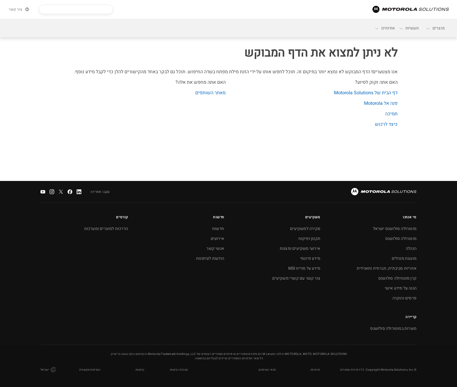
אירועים (217, 239)
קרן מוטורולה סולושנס (397, 278)
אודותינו (385, 28)
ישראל (49, 369)
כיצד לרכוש (386, 124)
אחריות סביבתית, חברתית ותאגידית (386, 268)
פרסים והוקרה (404, 298)
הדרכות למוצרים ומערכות (106, 229)
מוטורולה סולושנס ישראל (394, 229)
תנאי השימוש (267, 370)
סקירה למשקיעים (305, 229)
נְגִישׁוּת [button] (140, 370)
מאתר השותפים (210, 92)
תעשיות (409, 28)
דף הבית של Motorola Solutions (366, 92)
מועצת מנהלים (404, 258)
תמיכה (391, 113)
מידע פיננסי (310, 258)
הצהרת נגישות (179, 370)
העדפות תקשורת (90, 370)
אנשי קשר (215, 248)
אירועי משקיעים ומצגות (300, 248)
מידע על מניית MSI (304, 268)
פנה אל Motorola (381, 103)
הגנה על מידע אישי (400, 288)
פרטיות (315, 370)
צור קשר (15, 9)
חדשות (218, 229)
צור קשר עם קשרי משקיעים (296, 278)
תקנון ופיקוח (309, 239)
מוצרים (435, 28)
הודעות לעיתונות (210, 258)
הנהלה (411, 248)
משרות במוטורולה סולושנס (393, 328)
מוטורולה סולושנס (400, 239)
